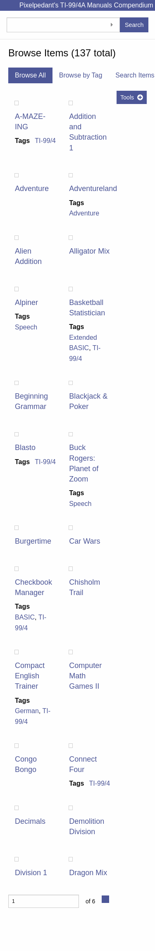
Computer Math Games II (85, 675)
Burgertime (33, 541)
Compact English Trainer (30, 675)
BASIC (25, 617)
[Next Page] (105, 899)
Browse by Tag (81, 75)
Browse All (30, 75)
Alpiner (26, 302)
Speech (26, 327)
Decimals (30, 821)
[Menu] (6, 5)
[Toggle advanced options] (111, 24)
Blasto (25, 447)
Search (134, 25)
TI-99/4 (45, 140)
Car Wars (84, 541)
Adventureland (93, 188)
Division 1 (31, 873)
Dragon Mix (88, 873)
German (27, 710)
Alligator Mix (89, 251)
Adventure (32, 188)
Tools (127, 97)
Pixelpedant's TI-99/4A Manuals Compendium (86, 5)
